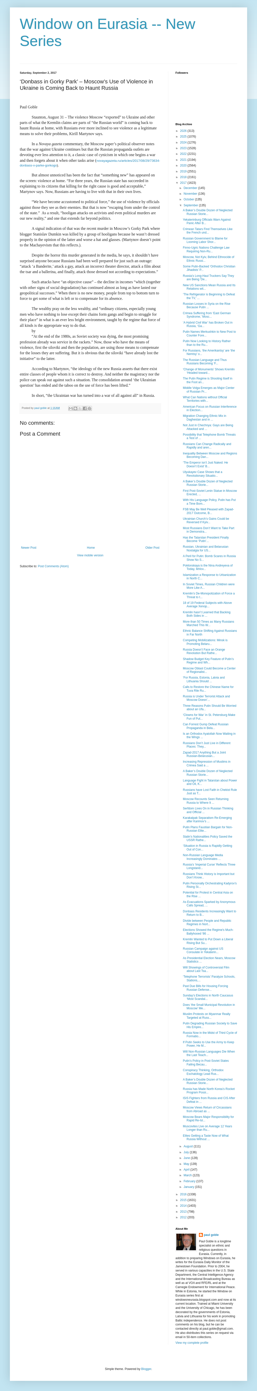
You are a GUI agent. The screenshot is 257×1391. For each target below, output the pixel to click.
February (190, 1181)
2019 (184, 171)
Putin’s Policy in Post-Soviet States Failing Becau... (206, 1062)
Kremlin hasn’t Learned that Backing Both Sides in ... (207, 614)
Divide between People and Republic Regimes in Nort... (207, 922)
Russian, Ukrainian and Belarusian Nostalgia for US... (205, 548)
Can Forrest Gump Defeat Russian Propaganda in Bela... (206, 726)
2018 (184, 177)
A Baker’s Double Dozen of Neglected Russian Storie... (208, 212)
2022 (184, 154)
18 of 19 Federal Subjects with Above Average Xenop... (207, 604)
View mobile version (90, 555)
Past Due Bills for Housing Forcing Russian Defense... (205, 987)
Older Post (152, 547)
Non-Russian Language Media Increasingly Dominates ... (203, 856)
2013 (184, 1211)
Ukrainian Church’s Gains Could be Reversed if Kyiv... (206, 520)
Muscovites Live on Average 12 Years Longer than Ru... (207, 1128)
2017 (184, 183)
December (191, 188)
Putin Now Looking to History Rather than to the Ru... (207, 342)
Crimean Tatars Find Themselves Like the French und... (208, 230)
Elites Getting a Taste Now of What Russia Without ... (206, 1137)
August (189, 1146)
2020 (184, 165)
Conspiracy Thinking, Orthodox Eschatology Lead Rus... (203, 1071)
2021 (184, 160)
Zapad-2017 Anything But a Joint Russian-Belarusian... (204, 754)
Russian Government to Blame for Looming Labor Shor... (205, 240)
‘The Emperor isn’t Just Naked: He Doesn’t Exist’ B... (205, 464)
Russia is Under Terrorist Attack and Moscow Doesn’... (206, 698)
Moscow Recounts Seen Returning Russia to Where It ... (206, 800)
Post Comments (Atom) (53, 566)
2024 (184, 142)
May (187, 1164)
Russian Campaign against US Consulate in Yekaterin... (203, 950)
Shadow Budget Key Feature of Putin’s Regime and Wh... (208, 660)
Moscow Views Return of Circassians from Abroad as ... (207, 1109)
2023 (184, 148)
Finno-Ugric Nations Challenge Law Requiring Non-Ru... (206, 249)
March (188, 1175)
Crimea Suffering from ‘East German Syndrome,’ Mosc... (207, 314)
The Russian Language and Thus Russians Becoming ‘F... (205, 361)
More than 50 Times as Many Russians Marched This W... (208, 623)
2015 (184, 1200)
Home (91, 547)
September (191, 205)
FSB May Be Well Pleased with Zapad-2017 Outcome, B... (208, 511)
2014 (184, 1205)
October (189, 199)
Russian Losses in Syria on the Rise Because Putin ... (206, 305)
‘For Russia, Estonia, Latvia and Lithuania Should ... (204, 679)
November (191, 193)
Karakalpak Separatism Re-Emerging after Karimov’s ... (207, 819)
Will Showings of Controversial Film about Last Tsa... (206, 969)
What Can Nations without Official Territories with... (205, 399)
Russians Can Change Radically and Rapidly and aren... (207, 445)
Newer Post (28, 547)
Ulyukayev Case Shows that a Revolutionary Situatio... (202, 473)
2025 (184, 136)
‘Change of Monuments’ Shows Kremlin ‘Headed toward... (209, 371)
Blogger (146, 1369)
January (189, 1187)
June (187, 1158)
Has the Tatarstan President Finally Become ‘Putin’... (206, 539)
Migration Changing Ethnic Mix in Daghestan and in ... (204, 417)
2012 (184, 1217)
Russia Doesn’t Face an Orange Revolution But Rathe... (204, 651)
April (187, 1169)
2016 (184, 1194)
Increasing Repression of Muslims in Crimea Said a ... (207, 763)
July (187, 1152)
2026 (184, 131)
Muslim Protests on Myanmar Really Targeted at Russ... (206, 1015)
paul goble (211, 1235)
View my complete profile (191, 1342)
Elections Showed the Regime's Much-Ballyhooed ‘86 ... (208, 931)
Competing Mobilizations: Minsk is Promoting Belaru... (205, 641)
